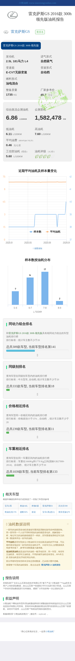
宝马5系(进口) (48, 512)
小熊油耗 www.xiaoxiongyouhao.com (37, 3)
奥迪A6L (24, 506)
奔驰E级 (35, 506)
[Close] (68, 524)
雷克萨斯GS (20, 32)
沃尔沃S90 (63, 506)
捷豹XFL (24, 512)
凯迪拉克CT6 (10, 512)
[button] (37, 338)
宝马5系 (8, 506)
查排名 (40, 32)
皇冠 (34, 512)
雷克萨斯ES (47, 506)
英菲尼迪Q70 (64, 512)
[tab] (37, 338)
